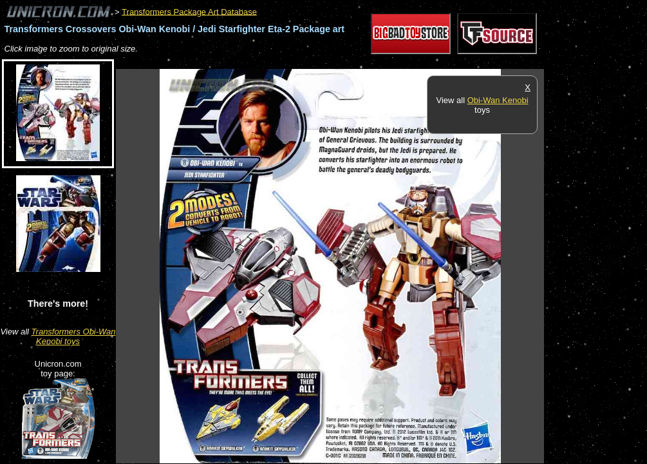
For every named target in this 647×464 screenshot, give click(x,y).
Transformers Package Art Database (189, 11)
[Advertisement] (350, 62)
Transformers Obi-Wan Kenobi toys (74, 336)
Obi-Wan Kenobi (498, 100)
